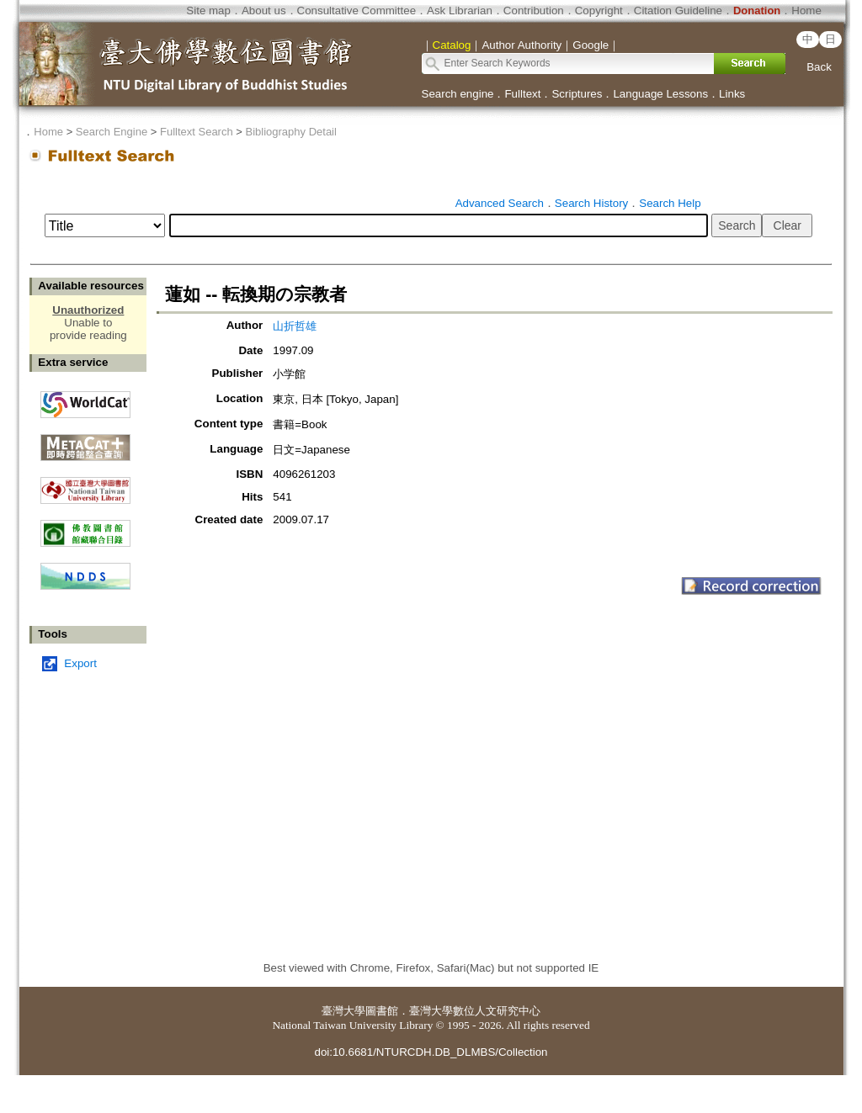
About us (264, 10)
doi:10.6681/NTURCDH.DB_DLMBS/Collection (430, 1052)
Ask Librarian (459, 10)
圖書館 (381, 1010)
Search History (591, 203)
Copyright (599, 10)
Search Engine (111, 131)
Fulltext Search (196, 131)
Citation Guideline (678, 10)
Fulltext (522, 93)
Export (80, 663)
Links (732, 93)
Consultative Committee (356, 10)
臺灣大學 (343, 1010)
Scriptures (576, 93)
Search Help (669, 203)
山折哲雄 (295, 326)
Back (819, 67)
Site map (208, 10)
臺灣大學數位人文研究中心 (474, 1010)
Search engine (458, 93)
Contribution (533, 10)
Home (806, 10)
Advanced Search (499, 203)
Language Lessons (660, 93)
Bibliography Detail (291, 131)
